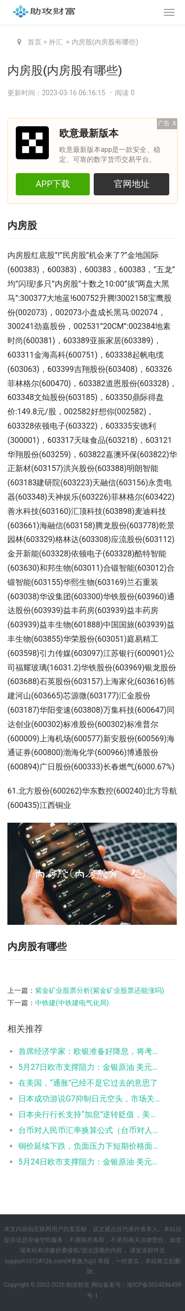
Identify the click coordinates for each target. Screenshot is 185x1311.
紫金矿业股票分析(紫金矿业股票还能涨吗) (99, 990)
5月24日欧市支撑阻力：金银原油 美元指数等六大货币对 (90, 1161)
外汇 (56, 42)
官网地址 (131, 184)
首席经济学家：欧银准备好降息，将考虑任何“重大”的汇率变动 (90, 1051)
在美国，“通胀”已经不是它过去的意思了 (88, 1083)
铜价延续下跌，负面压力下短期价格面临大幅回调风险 (90, 1146)
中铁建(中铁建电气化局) (72, 1003)
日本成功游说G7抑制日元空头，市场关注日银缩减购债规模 (90, 1098)
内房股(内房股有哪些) (105, 42)
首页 (34, 42)
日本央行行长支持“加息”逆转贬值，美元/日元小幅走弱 (90, 1114)
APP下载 (53, 184)
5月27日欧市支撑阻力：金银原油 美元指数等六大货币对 (90, 1067)
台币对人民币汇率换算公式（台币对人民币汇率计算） (90, 1130)
